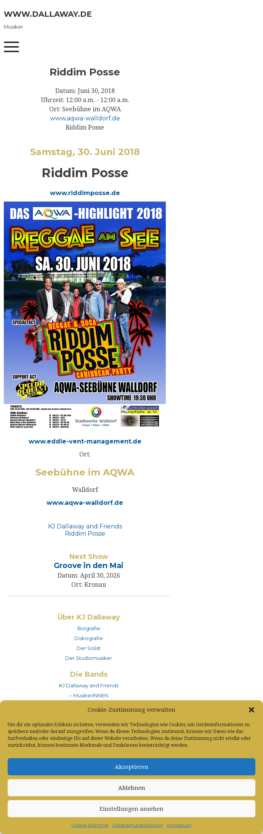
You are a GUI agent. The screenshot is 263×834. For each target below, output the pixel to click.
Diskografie (88, 638)
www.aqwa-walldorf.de (85, 118)
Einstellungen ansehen (131, 808)
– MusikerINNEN (88, 695)
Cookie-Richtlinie (90, 825)
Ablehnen (131, 787)
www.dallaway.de (48, 14)
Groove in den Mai (88, 565)
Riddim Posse (85, 533)
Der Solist (89, 648)
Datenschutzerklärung (137, 825)
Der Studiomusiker (88, 658)
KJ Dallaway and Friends (85, 526)
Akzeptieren (132, 767)
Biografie (88, 628)
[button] (251, 710)
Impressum (179, 825)
